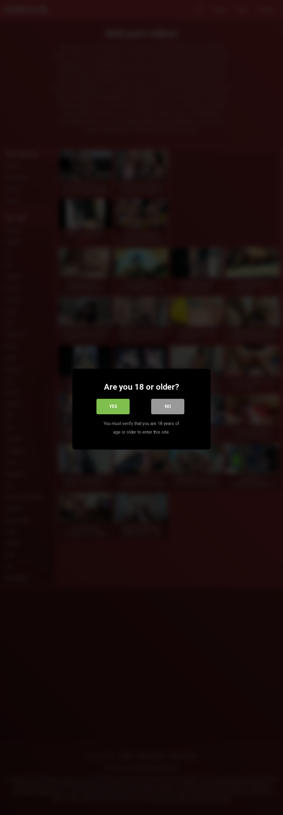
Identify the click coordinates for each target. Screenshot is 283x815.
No (168, 404)
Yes (113, 404)
